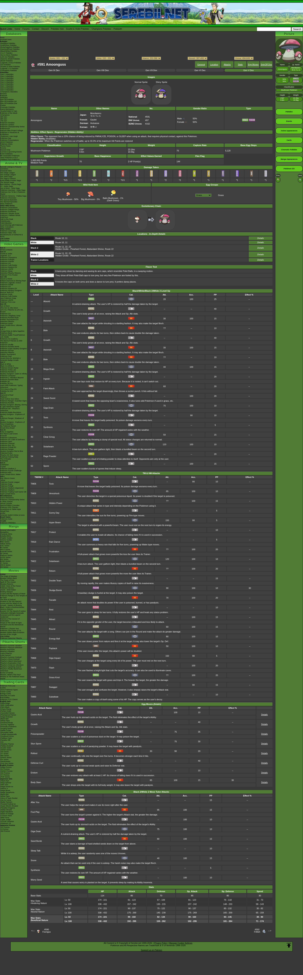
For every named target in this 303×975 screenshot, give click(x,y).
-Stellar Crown (5, 730)
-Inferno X (4, 788)
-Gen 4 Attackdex (7, 80)
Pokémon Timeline (7, 123)
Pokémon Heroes (7, 588)
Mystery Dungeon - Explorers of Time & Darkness (12, 423)
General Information (8, 530)
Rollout (34, 753)
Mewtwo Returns (6, 584)
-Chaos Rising (5, 709)
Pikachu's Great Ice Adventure (12, 665)
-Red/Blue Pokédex (7, 43)
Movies (14, 570)
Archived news (6, 39)
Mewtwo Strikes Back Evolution (12, 632)
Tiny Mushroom (65, 198)
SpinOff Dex (266, 64)
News (2, 38)
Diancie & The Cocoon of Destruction (10, 620)
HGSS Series (5, 557)
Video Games (13, 244)
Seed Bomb (36, 841)
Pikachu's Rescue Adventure (11, 648)
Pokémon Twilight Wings (9, 209)
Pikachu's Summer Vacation (11, 646)
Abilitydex (4, 98)
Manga (14, 526)
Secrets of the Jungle (8, 634)
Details (260, 238)
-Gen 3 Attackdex (7, 78)
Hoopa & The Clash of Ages (11, 623)
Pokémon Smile (6, 294)
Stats (240, 64)
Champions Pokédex (101, 29)
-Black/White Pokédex (8, 51)
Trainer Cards (5, 692)
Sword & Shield (6, 279)
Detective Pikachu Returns (10, 273)
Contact (35, 29)
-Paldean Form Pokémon (10, 160)
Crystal (3, 467)
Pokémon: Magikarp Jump (10, 316)
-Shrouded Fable (6, 732)
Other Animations (7, 227)
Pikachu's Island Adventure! (10, 661)
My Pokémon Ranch (8, 426)
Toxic (45, 417)
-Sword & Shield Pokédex (10, 59)
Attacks (227, 64)
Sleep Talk (36, 851)
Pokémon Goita (6, 519)
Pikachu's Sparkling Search (10, 667)
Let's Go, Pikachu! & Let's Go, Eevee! (11, 311)
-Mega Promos (6, 767)
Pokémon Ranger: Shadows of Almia (12, 419)
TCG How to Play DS (8, 389)
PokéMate (4, 461)
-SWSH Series (5, 750)
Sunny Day (54, 513)
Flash (51, 668)
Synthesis (48, 427)
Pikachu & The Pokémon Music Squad (12, 677)
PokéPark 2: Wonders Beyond (11, 378)
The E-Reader (5, 459)
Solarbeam (48, 446)
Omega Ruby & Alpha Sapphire (12, 331)
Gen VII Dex (151, 70)
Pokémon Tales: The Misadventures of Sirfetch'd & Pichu (11, 235)
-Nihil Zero (4, 785)
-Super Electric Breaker (9, 806)
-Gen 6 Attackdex (7, 84)
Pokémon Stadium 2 (8, 469)
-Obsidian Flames (7, 744)
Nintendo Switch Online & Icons (12, 515)
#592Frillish (257, 930)
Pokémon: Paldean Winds (10, 215)
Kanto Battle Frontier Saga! (10, 180)
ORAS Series (5, 565)
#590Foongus (46, 930)
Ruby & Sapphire (6, 432)
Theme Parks (5, 146)
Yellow (2, 480)
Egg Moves (253, 64)
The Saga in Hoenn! (8, 179)
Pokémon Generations (9, 208)
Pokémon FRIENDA (8, 523)
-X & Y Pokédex (6, 53)
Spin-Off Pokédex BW (8, 103)
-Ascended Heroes (7, 713)
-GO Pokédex (5, 65)
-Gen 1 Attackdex (7, 74)
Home (17, 29)
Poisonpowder (37, 734)
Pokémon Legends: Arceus (10, 283)
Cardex (3, 105)
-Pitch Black (4, 707)
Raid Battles (5, 697)
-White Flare (5, 721)
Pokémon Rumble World (9, 347)
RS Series (4, 548)
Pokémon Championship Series (12, 127)
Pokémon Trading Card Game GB (13, 492)
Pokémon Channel (7, 443)
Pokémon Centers (7, 125)
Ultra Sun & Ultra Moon (9, 308)
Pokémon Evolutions (8, 211)
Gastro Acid (36, 714)
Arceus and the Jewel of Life (11, 603)
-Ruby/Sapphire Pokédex (10, 47)
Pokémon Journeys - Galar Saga (13, 190)
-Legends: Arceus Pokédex (10, 63)
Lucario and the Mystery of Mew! (12, 594)
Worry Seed (36, 880)
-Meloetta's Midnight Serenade (12, 613)
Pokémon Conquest (7, 376)
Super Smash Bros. (7, 494)
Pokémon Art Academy (9, 339)
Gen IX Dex (54, 70)
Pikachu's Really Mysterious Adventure (11, 670)
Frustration (54, 551)
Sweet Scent (49, 398)
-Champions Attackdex (9, 92)
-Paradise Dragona (7, 808)
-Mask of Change (7, 814)
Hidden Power (55, 503)
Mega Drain (48, 369)
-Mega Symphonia (7, 792)
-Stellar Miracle (6, 810)
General (201, 64)
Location (214, 64)
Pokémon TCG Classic (9, 699)
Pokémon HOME (6, 285)
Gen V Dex (248, 70)
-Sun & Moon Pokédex (9, 55)
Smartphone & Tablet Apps (10, 509)
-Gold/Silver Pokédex (8, 45)
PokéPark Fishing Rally (9, 457)
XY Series (4, 563)
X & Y (2, 329)
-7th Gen (3, 121)
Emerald (3, 436)
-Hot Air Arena (5, 800)
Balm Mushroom (110, 197)
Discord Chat (5, 150)
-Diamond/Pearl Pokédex (10, 49)
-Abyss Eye (4, 781)
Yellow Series (5, 544)
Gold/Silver (4, 465)
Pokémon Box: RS (7, 445)
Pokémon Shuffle (6, 345)
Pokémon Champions (8, 258)
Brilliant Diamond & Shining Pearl (13, 281)
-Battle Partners (6, 802)
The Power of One (7, 580)
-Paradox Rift (5, 740)
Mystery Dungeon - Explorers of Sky (12, 415)
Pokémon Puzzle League (10, 482)
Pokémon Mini (5, 472)
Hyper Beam (55, 522)
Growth (46, 311)
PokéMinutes (5, 221)
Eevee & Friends (6, 673)
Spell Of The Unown (8, 582)
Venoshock (54, 493)
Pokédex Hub (57, 29)
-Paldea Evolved (6, 746)
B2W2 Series (5, 561)
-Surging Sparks (6, 728)
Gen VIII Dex (103, 70)
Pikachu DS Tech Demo (9, 455)
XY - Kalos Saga (6, 186)
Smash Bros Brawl (7, 428)
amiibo (2, 513)
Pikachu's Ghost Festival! (10, 659)
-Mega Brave (5, 790)
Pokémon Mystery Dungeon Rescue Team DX (11, 291)
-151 (2, 742)
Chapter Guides (6, 538)
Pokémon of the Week (8, 113)
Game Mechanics (7, 109)
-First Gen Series (6, 763)
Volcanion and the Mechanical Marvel (11, 626)
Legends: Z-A (5, 256)
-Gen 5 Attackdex (7, 82)
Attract (52, 619)
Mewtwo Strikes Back (8, 578)
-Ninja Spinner (5, 783)
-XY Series (4, 754)
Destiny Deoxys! (6, 592)
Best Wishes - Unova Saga (10, 184)
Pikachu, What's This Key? (10, 675)
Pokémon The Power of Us (10, 630)
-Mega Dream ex (6, 787)
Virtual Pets (4, 511)
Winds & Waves (6, 250)
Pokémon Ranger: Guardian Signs (13, 401)
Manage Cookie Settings (180, 943)
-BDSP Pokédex (6, 61)
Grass (221, 195)
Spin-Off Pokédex (7, 100)
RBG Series (4, 542)
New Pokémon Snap (8, 298)
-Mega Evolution (6, 717)
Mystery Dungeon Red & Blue (11, 451)
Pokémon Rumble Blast (9, 380)
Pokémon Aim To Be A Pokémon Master (12, 193)
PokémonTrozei (6, 453)
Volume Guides (6, 540)
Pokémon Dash (6, 441)
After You (35, 802)
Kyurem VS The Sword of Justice (13, 611)
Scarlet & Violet (6, 254)
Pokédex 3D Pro (6, 383)
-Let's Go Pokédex (7, 57)
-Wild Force (4, 818)
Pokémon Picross (7, 350)
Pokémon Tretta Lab (8, 370)
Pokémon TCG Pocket (8, 275)
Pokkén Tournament (8, 354)
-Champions (5, 115)
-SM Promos (5, 773)
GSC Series (4, 546)
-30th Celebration (7, 705)
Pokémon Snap (6, 484)
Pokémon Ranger (7, 449)
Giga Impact (54, 658)
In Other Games (6, 502)
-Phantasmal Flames (8, 715)
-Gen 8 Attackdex (7, 88)
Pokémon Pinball (6, 486)
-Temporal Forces (7, 736)
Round (52, 629)
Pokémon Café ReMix (8, 265)
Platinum (3, 397)
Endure (34, 772)
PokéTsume (4, 240)
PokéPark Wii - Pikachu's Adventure (10, 409)
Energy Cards (5, 694)
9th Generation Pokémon (10, 156)
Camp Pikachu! (6, 653)
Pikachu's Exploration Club (10, 663)
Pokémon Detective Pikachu (11, 638)
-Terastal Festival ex (8, 804)
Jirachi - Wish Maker (8, 590)
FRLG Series (5, 550)
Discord (45, 29)
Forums (26, 29)
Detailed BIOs (5, 536)
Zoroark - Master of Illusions (11, 605)
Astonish (47, 321)
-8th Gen (3, 119)
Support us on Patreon (151, 950)
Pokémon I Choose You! (9, 629)
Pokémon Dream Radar (9, 368)
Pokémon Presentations (9, 140)
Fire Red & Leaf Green (9, 434)
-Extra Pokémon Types (9, 690)
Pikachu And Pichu (7, 649)
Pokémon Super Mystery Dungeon (13, 349)
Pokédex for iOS (6, 391)
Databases (13, 33)
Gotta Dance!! (5, 655)
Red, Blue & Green (7, 478)
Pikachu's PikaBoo (7, 651)
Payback (53, 648)
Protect (52, 532)
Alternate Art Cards (7, 696)
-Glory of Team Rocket (8, 798)
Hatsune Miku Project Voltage (11, 130)
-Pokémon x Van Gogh (9, 136)
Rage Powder (49, 456)
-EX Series (4, 759)
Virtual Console (6, 503)
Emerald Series (6, 551)
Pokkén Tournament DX (9, 319)
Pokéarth (117, 29)
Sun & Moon (5, 306)
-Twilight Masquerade (8, 734)
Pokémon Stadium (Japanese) (12, 488)
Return (52, 571)
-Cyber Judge (5, 819)
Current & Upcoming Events (11, 152)
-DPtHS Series (6, 758)
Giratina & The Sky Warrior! (10, 601)
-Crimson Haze (6, 816)
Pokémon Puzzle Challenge (11, 471)
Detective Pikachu (7, 321)
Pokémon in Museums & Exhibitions (9, 133)
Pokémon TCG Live (7, 302)
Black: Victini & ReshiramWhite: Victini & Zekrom (12, 608)
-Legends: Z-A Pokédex (9, 69)
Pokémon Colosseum (8, 438)
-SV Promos (5, 769)
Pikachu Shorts (14, 641)
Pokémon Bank (6, 333)
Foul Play (35, 812)
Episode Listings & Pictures (10, 167)
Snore (33, 860)
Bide (45, 330)
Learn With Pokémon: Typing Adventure (11, 386)
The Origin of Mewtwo (8, 576)
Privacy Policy (160, 943)
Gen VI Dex (199, 70)
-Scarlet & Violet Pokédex (10, 67)
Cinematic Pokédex (7, 107)
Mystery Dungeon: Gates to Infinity (13, 374)
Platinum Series (6, 555)
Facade (52, 600)
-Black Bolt (4, 719)
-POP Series (5, 777)
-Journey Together (7, 725)
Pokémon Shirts (6, 144)
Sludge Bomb (55, 590)
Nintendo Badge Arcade (9, 360)
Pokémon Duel (6, 356)
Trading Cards (13, 682)
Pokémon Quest (6, 323)
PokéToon (4, 217)
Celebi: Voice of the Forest (10, 586)
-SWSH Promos (6, 771)
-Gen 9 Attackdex (7, 90)
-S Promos (4, 829)
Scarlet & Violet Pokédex (77, 29)
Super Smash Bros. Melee (10, 474)
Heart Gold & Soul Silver (9, 399)
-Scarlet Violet (5, 748)
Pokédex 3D (5, 381)
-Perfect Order (5, 711)
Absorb (46, 301)
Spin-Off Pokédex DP (8, 101)
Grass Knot (54, 677)
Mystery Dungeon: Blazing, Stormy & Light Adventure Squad (13, 406)
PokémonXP (5, 129)
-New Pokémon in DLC (9, 158)
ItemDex (3, 94)
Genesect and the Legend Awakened (10, 616)
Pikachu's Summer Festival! (11, 657)
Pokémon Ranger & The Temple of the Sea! (13, 597)
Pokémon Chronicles (8, 198)
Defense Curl (37, 763)
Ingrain (46, 379)
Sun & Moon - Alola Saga (10, 188)
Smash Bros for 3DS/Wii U (10, 358)
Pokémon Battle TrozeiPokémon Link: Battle (12, 336)
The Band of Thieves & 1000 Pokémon (11, 342)
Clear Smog (49, 437)
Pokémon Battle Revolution (10, 412)
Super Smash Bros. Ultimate (11, 325)
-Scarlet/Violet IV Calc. (9, 111)
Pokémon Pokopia (7, 259)
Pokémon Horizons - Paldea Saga (13, 196)
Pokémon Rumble (7, 403)
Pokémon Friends (7, 261)
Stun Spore (36, 743)
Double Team (55, 580)
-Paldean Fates (6, 738)
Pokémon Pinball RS (8, 447)
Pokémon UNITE (6, 269)
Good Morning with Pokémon (11, 225)
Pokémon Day (5, 138)
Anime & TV (13, 163)
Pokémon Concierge (8, 231)
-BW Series (4, 756)
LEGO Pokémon (6, 142)
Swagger (53, 687)
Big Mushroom (88, 198)
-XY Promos (4, 775)
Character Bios (6, 171)
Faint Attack (48, 388)
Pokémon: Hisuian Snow (9, 213)
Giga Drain (48, 408)
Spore (46, 466)
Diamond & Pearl (6, 395)
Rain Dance (54, 542)
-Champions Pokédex (8, 70)
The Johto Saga (6, 177)
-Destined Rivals (6, 723)
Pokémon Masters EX (8, 267)
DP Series (4, 553)
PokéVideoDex (6, 223)
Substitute (54, 697)
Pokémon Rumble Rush (9, 318)
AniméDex (4, 169)
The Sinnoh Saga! (7, 182)
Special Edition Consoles (10, 505)
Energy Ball (54, 638)
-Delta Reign (5, 703)
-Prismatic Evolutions (8, 727)
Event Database (6, 154)
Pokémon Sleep (6, 271)
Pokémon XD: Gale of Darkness (12, 440)
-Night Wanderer (6, 812)
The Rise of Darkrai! (8, 599)
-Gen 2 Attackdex (7, 76)
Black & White (5, 364)
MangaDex (4, 532)
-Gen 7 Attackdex (7, 86)
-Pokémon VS (5, 823)
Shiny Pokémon (6, 204)
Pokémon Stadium (7, 490)
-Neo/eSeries (5, 761)
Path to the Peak (6, 219)
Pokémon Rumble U (8, 372)
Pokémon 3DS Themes (9, 507)
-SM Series (4, 752)
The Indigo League (7, 173)
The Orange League (8, 175)
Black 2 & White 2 (7, 366)
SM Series (4, 567)
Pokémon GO (5, 263)
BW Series (4, 559)
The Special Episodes (8, 200)
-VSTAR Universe (7, 821)
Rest (51, 609)
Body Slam (36, 782)
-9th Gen (3, 117)
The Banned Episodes (8, 202)
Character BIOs (6, 534)
